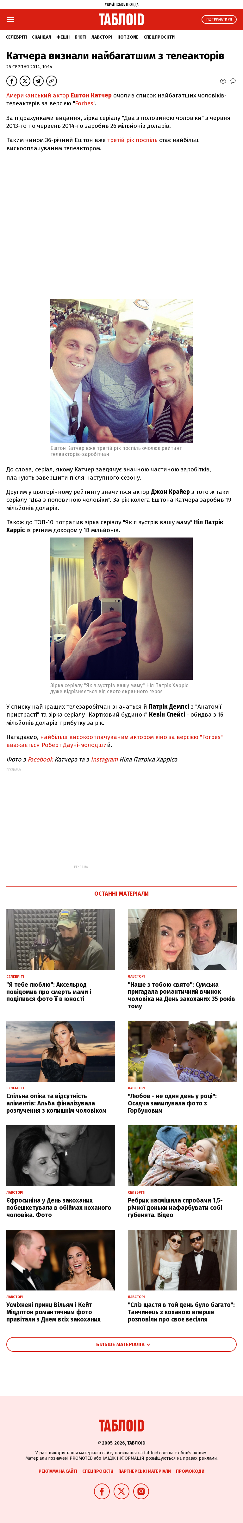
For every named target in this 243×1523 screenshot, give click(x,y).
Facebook (40, 759)
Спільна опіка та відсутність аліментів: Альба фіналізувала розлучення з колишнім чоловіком (56, 1103)
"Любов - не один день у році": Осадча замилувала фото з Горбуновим (172, 1103)
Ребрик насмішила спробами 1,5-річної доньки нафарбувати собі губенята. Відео (175, 1208)
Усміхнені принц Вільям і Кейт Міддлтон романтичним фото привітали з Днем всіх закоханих (53, 1312)
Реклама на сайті (58, 1471)
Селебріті (16, 37)
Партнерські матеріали (144, 1471)
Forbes (84, 103)
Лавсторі (101, 37)
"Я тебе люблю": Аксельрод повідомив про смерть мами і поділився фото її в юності (48, 992)
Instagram (104, 759)
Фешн (63, 37)
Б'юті (80, 37)
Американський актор (59, 95)
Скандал (41, 37)
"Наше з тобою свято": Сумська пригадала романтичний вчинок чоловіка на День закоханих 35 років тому (181, 995)
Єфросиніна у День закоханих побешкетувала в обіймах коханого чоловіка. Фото (58, 1208)
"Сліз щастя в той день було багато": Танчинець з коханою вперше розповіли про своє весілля (181, 1312)
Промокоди (190, 1471)
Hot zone (128, 37)
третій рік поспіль (132, 140)
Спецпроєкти (159, 37)
